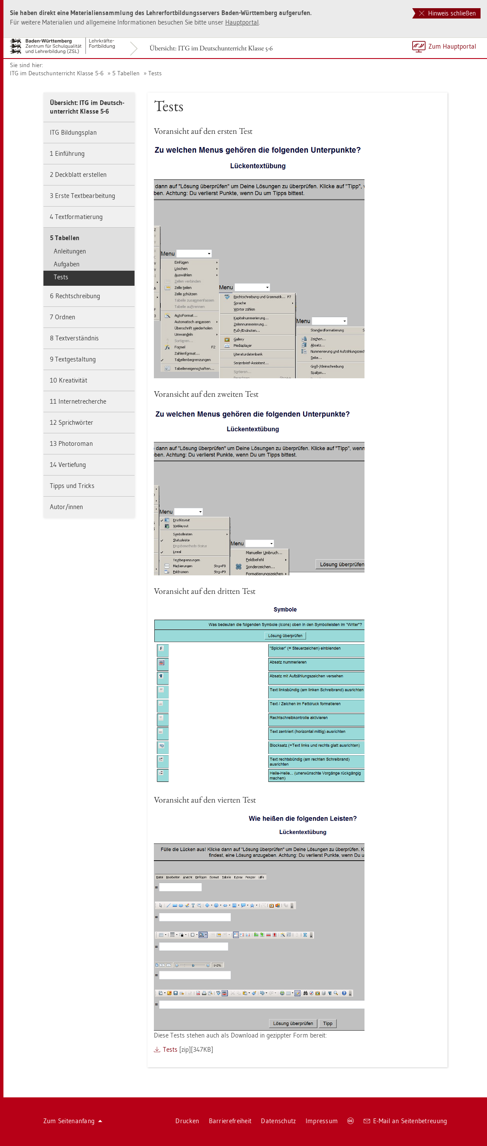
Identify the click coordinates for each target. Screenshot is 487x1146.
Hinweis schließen (447, 13)
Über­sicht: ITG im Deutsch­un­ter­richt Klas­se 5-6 (211, 48)
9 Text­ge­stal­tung (73, 359)
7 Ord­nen (62, 317)
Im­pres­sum (322, 1121)
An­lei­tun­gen (70, 251)
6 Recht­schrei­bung (75, 296)
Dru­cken (187, 1121)
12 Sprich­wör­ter (71, 422)
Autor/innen (66, 507)
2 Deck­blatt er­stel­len (78, 174)
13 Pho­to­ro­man (71, 443)
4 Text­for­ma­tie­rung (76, 217)
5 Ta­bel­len (126, 73)
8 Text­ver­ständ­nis (74, 338)
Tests (155, 73)
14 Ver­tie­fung (68, 464)
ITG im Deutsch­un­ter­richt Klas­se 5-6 (57, 73)
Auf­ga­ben (67, 264)
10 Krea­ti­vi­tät (68, 380)
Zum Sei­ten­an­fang (73, 1121)
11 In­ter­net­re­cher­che (78, 401)
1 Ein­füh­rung (67, 153)
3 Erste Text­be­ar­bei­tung (82, 196)
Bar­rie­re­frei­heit (230, 1121)
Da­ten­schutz (278, 1121)
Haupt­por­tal (242, 22)
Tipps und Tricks (72, 486)
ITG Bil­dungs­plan (73, 132)
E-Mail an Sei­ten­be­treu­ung (405, 1121)
